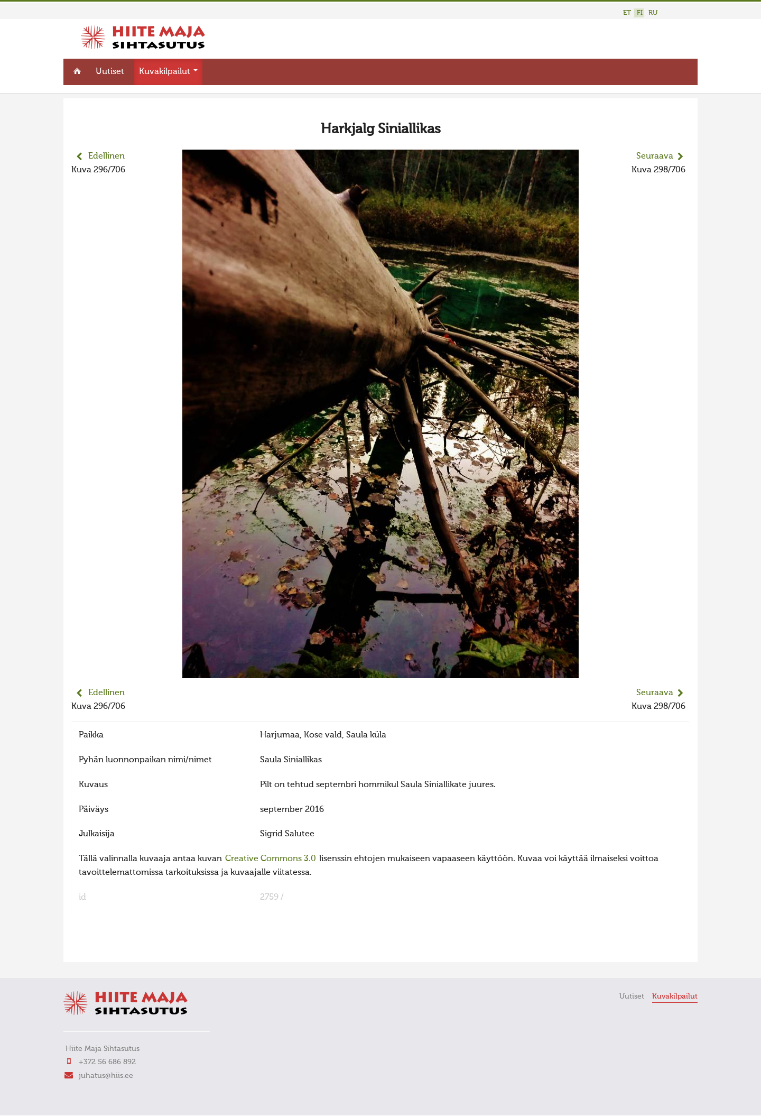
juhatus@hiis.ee (106, 1075)
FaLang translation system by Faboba (108, 947)
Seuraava (654, 156)
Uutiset (110, 72)
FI (640, 13)
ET (627, 13)
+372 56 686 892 (107, 1062)
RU (652, 13)
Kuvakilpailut (168, 72)
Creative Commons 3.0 (270, 859)
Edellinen (106, 156)
